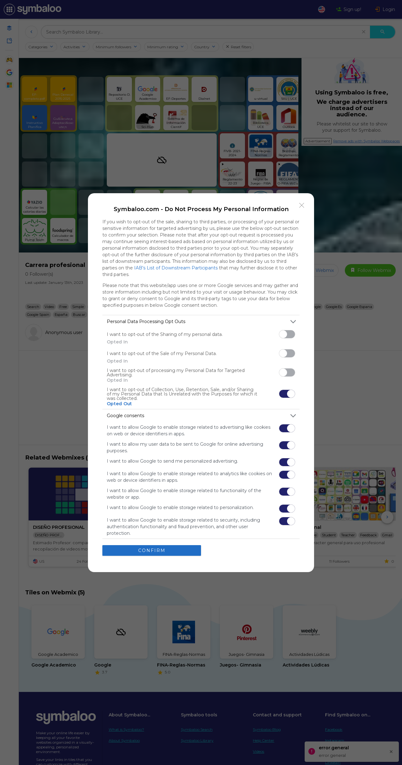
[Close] (302, 205)
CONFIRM (152, 550)
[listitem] (201, 321)
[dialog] (201, 382)
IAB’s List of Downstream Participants (176, 267)
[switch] (287, 334)
